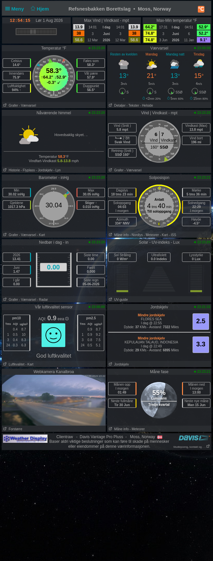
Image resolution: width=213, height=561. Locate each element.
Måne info (118, 235)
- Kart (41, 235)
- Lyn (57, 170)
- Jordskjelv (44, 170)
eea (63, 319)
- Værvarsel (27, 105)
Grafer (10, 105)
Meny (16, 9)
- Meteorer (151, 235)
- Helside (146, 105)
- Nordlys (136, 235)
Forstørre (12, 429)
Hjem (39, 9)
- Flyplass (28, 170)
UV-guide (117, 299)
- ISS (172, 235)
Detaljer (116, 105)
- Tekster (133, 105)
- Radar (42, 299)
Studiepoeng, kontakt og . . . (191, 446)
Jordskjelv (118, 364)
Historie (11, 170)
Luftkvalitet (13, 364)
